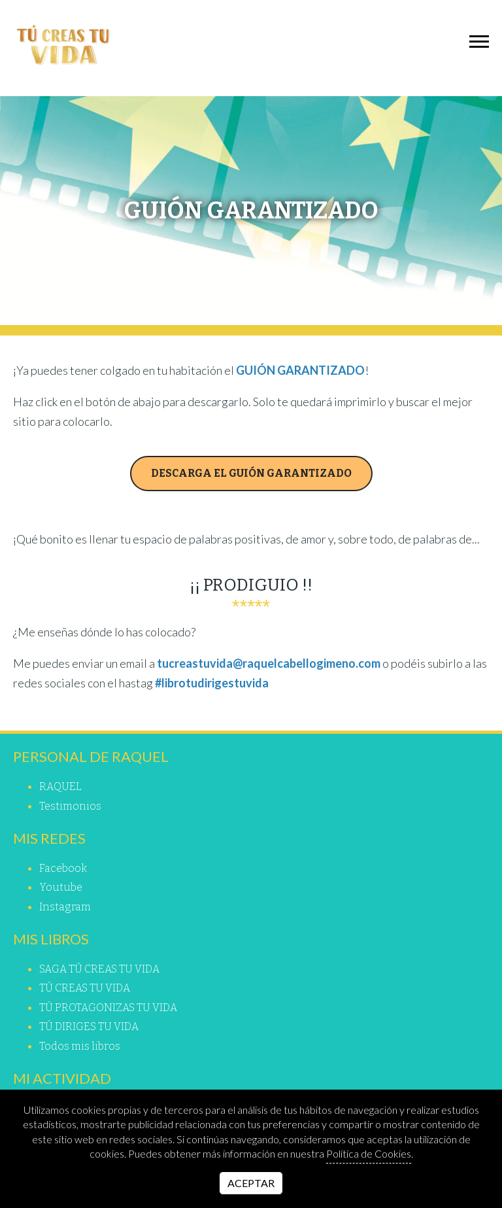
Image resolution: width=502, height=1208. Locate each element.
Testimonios (70, 806)
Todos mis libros (79, 1046)
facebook (63, 868)
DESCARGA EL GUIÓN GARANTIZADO (251, 473)
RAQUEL (60, 786)
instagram (65, 907)
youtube (60, 887)
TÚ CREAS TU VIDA (84, 988)
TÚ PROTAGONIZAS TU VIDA (108, 1007)
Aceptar (251, 1183)
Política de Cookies (368, 1153)
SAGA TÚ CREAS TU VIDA (99, 969)
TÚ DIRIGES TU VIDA (89, 1026)
